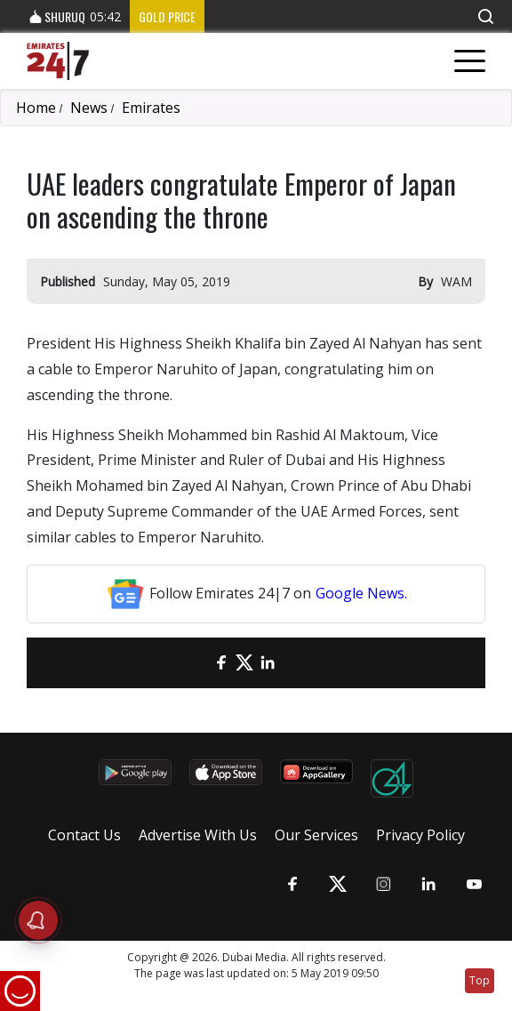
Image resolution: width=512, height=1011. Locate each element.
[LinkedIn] (267, 662)
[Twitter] (244, 662)
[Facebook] (221, 662)
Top (479, 980)
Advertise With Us (198, 835)
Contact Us (84, 835)
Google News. (361, 593)
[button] (485, 16)
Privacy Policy (420, 835)
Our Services (316, 835)
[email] (198, 662)
